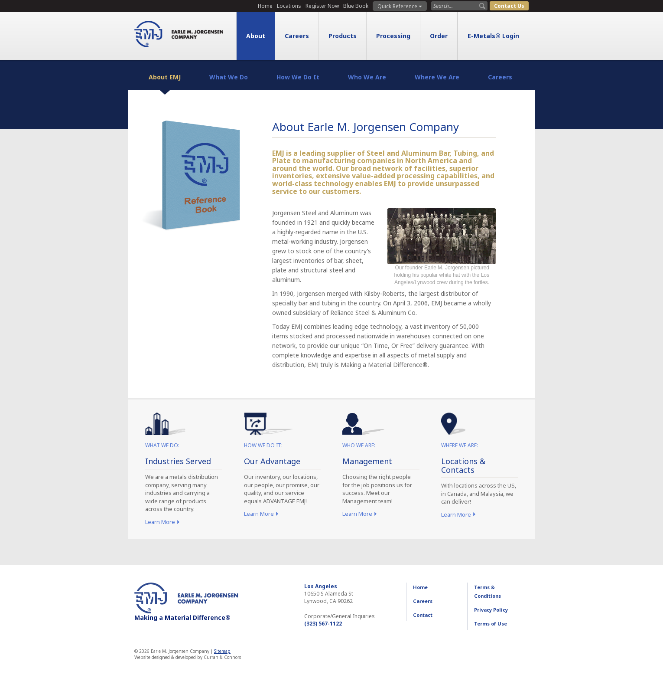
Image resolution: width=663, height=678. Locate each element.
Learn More (160, 522)
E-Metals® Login (493, 36)
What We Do (228, 77)
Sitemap (222, 651)
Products (342, 36)
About (255, 36)
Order (439, 36)
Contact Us (509, 6)
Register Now (322, 6)
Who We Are (367, 77)
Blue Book (355, 6)
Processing (393, 36)
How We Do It (297, 77)
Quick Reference (399, 6)
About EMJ (165, 77)
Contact (422, 615)
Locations (289, 6)
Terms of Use (490, 623)
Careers (297, 36)
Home (265, 6)
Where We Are (437, 77)
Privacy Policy (491, 609)
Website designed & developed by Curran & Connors (187, 657)
